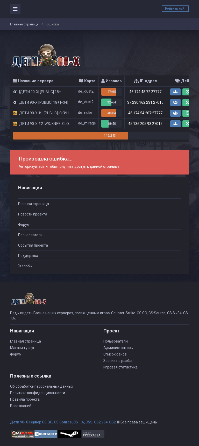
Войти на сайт (175, 8)
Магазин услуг (22, 348)
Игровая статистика (120, 367)
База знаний (20, 406)
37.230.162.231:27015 (145, 102)
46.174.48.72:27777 (145, 92)
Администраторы (118, 348)
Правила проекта (25, 399)
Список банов (115, 354)
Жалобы (25, 266)
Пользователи (30, 235)
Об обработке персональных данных (41, 386)
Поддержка (28, 256)
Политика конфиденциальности (37, 393)
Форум (24, 224)
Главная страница (24, 24)
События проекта (33, 245)
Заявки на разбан (118, 361)
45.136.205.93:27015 (145, 124)
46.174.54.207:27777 (145, 113)
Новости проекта (32, 214)
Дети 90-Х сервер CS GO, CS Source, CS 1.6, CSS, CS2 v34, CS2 (63, 422)
